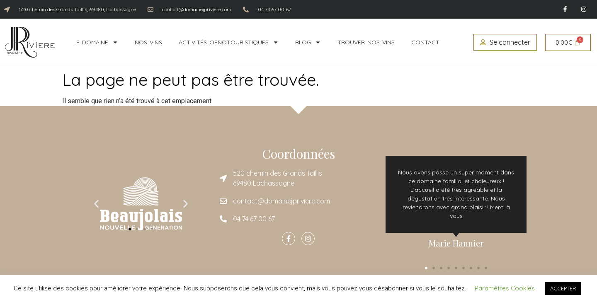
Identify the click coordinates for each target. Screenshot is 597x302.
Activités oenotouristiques (229, 42)
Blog (308, 42)
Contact (425, 42)
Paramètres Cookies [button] (505, 288)
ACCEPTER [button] (563, 288)
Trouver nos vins (366, 42)
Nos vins (148, 42)
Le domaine (95, 42)
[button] (96, 204)
